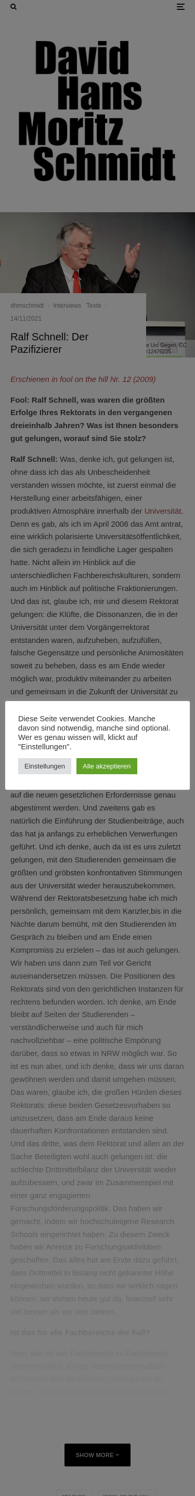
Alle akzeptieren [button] (107, 766)
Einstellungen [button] (44, 766)
